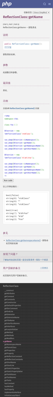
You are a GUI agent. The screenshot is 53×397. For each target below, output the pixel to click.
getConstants (9, 299)
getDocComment (11, 308)
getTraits (7, 380)
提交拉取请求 (28, 260)
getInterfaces (9, 326)
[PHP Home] (7, 4)
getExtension (9, 314)
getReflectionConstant (13, 356)
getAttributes (9, 293)
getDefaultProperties (12, 305)
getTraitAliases (10, 374)
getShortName (10, 362)
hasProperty (9, 389)
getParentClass (10, 347)
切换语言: (28, 12)
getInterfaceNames (12, 323)
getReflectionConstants (13, 359)
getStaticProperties (12, 368)
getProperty (9, 353)
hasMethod (8, 386)
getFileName (9, 320)
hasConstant (9, 383)
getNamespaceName (12, 344)
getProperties (9, 350)
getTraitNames (10, 377)
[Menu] (49, 3)
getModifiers (9, 338)
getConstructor (10, 302)
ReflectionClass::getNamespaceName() (23, 240)
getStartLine (9, 365)
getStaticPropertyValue (13, 371)
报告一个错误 (42, 260)
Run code (8, 180)
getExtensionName (11, 317)
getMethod (8, 332)
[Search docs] (44, 3)
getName (8, 341)
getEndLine (8, 311)
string (7, 47)
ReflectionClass (10, 286)
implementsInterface (12, 392)
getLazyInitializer (11, 329)
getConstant (9, 296)
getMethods (9, 335)
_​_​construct (9, 290)
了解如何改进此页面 (12, 260)
